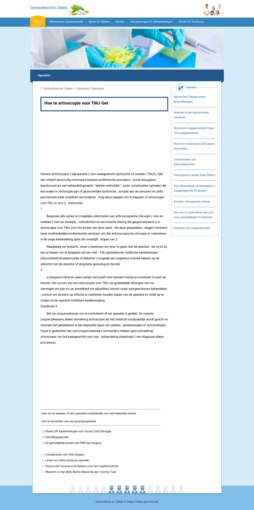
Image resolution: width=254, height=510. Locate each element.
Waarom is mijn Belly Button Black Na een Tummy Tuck (80, 472)
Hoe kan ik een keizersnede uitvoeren (191, 115)
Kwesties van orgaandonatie (192, 228)
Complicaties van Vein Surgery (64, 454)
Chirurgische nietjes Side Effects (194, 175)
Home (38, 21)
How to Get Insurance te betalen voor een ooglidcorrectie (81, 466)
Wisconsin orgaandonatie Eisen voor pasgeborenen (194, 130)
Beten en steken (99, 21)
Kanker (120, 21)
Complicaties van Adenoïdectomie (185, 162)
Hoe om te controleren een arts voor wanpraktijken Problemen (194, 215)
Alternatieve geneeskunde (66, 21)
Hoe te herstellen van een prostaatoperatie (68, 421)
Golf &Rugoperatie (57, 437)
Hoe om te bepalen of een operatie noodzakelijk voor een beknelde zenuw (88, 413)
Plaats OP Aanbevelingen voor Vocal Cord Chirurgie (78, 431)
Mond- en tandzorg (190, 21)
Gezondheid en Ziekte (58, 88)
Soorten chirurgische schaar (192, 201)
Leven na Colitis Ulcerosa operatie (67, 460)
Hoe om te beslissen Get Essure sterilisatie (194, 146)
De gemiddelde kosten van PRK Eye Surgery (73, 443)
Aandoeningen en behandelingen (151, 21)
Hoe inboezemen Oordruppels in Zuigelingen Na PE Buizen (194, 188)
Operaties (44, 75)
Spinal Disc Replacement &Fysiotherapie (190, 99)
